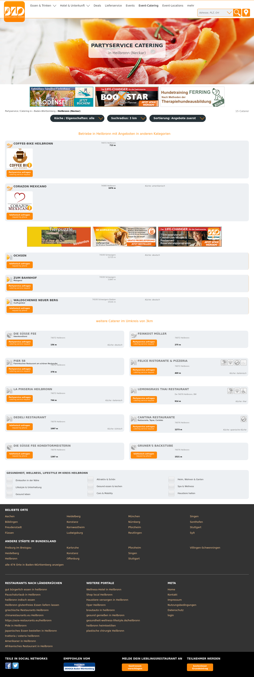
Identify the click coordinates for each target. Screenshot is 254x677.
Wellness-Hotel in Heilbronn (103, 589)
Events (130, 5)
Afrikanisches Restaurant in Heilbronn (29, 646)
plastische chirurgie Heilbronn (105, 630)
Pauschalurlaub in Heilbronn (23, 594)
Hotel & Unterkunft (72, 5)
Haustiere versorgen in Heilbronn (107, 599)
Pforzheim (134, 527)
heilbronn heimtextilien (101, 625)
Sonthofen (196, 521)
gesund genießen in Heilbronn (105, 615)
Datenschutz (176, 610)
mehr (190, 5)
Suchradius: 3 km (124, 118)
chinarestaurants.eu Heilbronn (24, 615)
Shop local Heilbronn (99, 594)
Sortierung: (174, 118)
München (134, 516)
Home (171, 589)
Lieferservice (113, 5)
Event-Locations (172, 5)
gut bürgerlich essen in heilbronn (26, 589)
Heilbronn (11, 558)
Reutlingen (135, 532)
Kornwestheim (76, 527)
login (171, 615)
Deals (97, 5)
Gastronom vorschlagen (135, 667)
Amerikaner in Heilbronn (20, 641)
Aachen (10, 516)
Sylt (192, 532)
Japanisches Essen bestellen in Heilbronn (31, 630)
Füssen (9, 532)
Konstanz (72, 521)
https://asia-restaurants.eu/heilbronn (28, 620)
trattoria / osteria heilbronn (22, 635)
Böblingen (11, 521)
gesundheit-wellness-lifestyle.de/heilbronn (113, 620)
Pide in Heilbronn (16, 625)
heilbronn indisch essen (20, 599)
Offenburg (73, 558)
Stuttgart (195, 527)
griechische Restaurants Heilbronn (27, 610)
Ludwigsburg (75, 532)
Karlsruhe (73, 547)
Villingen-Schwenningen (205, 547)
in (18, 111)
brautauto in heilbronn (100, 610)
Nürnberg (134, 521)
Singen (194, 516)
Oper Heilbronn (96, 604)
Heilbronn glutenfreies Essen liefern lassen (32, 604)
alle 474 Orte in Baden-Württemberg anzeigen (34, 564)
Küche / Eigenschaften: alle (74, 118)
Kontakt (172, 594)
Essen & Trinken (40, 5)
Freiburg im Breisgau (18, 547)
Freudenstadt (13, 527)
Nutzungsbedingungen (182, 604)
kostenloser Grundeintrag (200, 667)
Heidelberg (74, 516)
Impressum (175, 599)
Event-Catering (148, 5)
